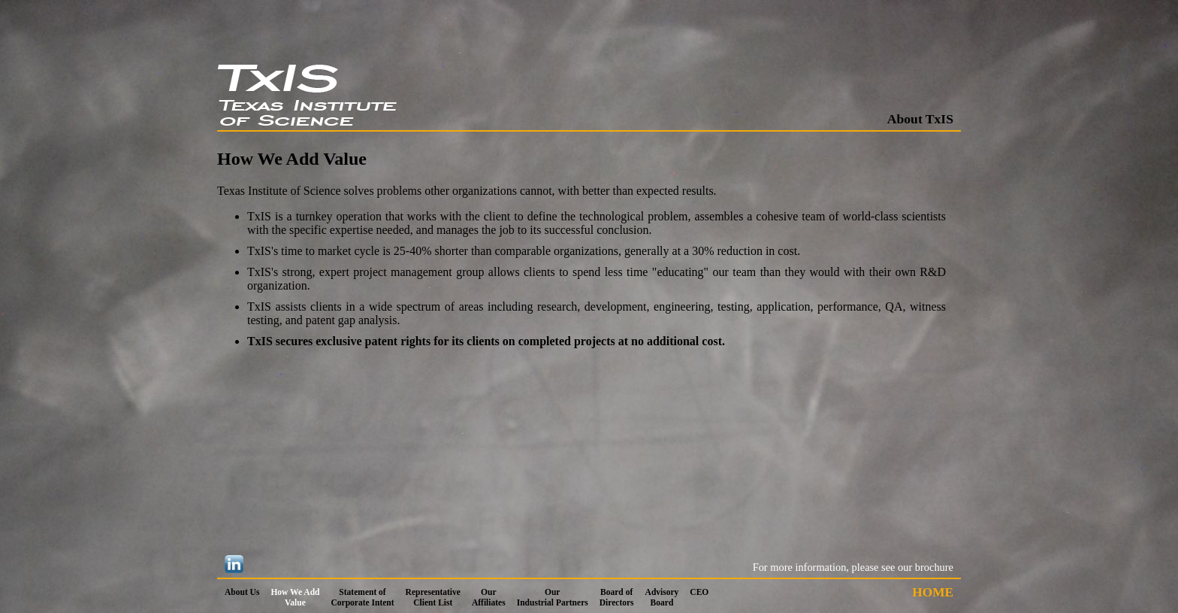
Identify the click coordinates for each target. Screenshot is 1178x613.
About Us (242, 591)
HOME (932, 592)
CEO (699, 591)
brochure (934, 567)
